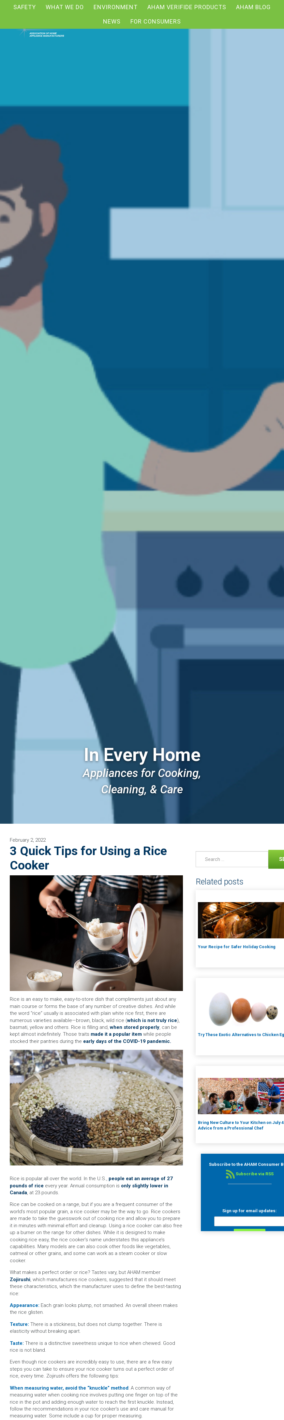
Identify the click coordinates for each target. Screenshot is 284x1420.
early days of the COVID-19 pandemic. (127, 1041)
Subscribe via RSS (250, 1173)
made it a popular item (116, 1034)
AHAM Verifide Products (186, 7)
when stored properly (134, 1027)
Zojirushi (20, 1279)
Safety (24, 7)
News (112, 21)
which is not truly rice (152, 1020)
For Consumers (155, 21)
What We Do (65, 7)
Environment (116, 7)
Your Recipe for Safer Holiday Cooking (237, 946)
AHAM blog (253, 7)
